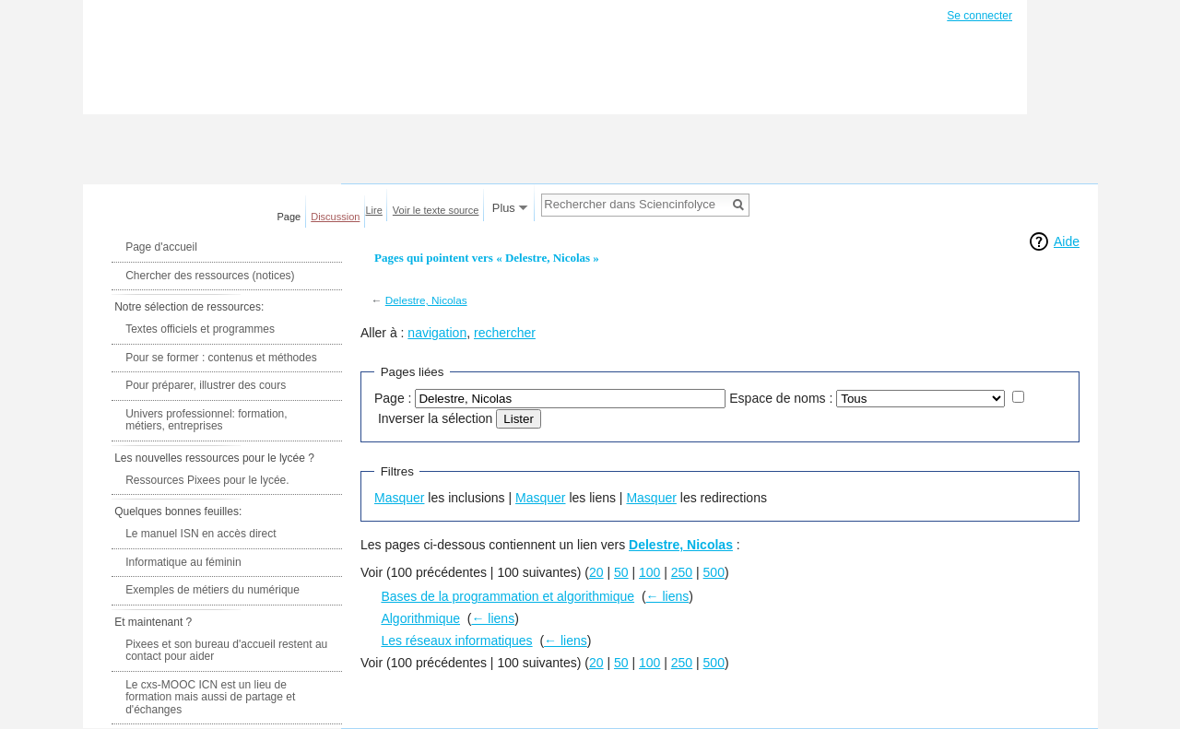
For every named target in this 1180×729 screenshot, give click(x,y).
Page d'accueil (161, 247)
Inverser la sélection (435, 418)
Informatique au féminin (183, 562)
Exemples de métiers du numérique (212, 589)
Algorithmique (420, 618)
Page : (392, 398)
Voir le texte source (436, 210)
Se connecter (979, 15)
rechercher (505, 332)
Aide (1067, 241)
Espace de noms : (780, 398)
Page (289, 216)
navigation (436, 332)
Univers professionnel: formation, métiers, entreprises (206, 420)
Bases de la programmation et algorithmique (507, 596)
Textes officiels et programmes (200, 329)
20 (596, 572)
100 (649, 572)
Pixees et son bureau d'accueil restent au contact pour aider (226, 651)
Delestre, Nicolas (426, 300)
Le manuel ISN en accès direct (200, 533)
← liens (668, 596)
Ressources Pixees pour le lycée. (207, 480)
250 (681, 572)
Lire (374, 210)
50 (621, 572)
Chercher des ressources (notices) (209, 275)
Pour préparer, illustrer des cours (205, 385)
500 (714, 572)
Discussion (335, 216)
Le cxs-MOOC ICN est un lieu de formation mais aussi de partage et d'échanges (210, 697)
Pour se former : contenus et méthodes (220, 357)
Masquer (399, 497)
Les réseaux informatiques (456, 640)
